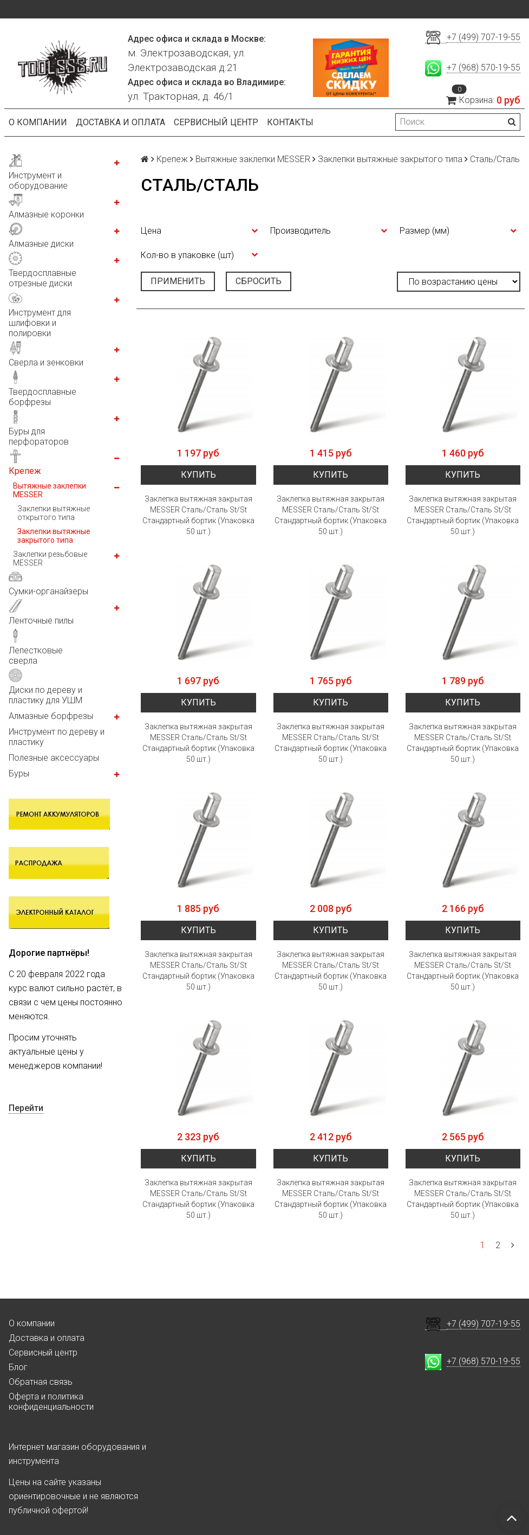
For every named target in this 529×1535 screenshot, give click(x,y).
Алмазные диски (41, 244)
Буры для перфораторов (39, 436)
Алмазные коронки (46, 214)
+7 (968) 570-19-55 (483, 67)
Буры (19, 773)
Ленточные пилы (41, 620)
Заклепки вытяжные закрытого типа (53, 535)
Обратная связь (41, 1382)
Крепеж (25, 471)
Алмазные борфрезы (51, 716)
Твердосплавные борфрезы (42, 397)
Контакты (290, 122)
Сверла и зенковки (46, 362)
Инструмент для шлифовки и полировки (40, 322)
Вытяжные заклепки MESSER (49, 490)
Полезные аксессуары (54, 758)
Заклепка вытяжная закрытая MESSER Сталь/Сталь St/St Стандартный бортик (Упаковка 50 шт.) (198, 515)
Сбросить (259, 281)
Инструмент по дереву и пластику (57, 737)
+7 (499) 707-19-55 (483, 37)
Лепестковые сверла (36, 655)
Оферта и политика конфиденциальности (51, 1401)
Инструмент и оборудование (38, 180)
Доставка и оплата (120, 122)
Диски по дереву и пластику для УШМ (45, 695)
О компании (38, 122)
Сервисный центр (216, 122)
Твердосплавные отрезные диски (42, 278)
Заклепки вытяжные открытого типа (53, 513)
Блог (18, 1367)
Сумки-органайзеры (48, 591)
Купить (198, 475)
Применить (178, 281)
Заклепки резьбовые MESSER (50, 558)
